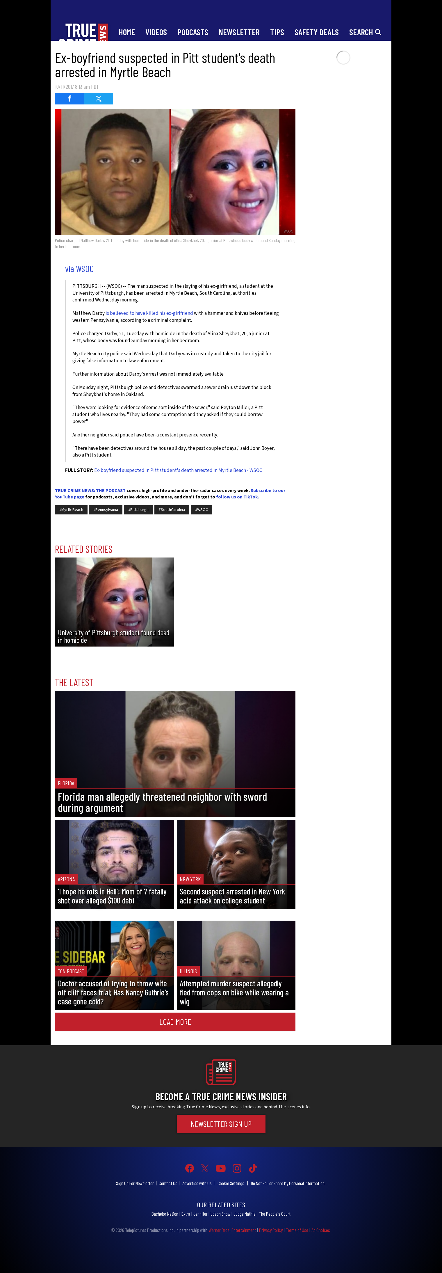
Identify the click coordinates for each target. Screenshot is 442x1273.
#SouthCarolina (172, 510)
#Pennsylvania (105, 510)
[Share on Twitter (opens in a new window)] (98, 98)
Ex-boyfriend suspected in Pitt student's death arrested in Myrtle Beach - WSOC (178, 470)
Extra (185, 1214)
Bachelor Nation (165, 1214)
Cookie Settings (231, 1183)
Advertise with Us (197, 1183)
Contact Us (168, 1183)
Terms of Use (297, 1230)
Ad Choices (320, 1230)
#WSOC (201, 510)
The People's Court (274, 1214)
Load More (175, 1022)
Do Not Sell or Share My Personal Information (288, 1183)
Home (127, 32)
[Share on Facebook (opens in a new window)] (69, 98)
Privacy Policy (271, 1230)
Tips (277, 32)
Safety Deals (317, 32)
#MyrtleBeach (71, 510)
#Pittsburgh (138, 510)
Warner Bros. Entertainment (232, 1230)
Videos (156, 32)
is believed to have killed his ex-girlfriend (149, 313)
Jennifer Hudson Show (211, 1214)
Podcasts (192, 32)
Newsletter (239, 32)
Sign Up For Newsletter (135, 1183)
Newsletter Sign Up (221, 1124)
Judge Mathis (245, 1214)
